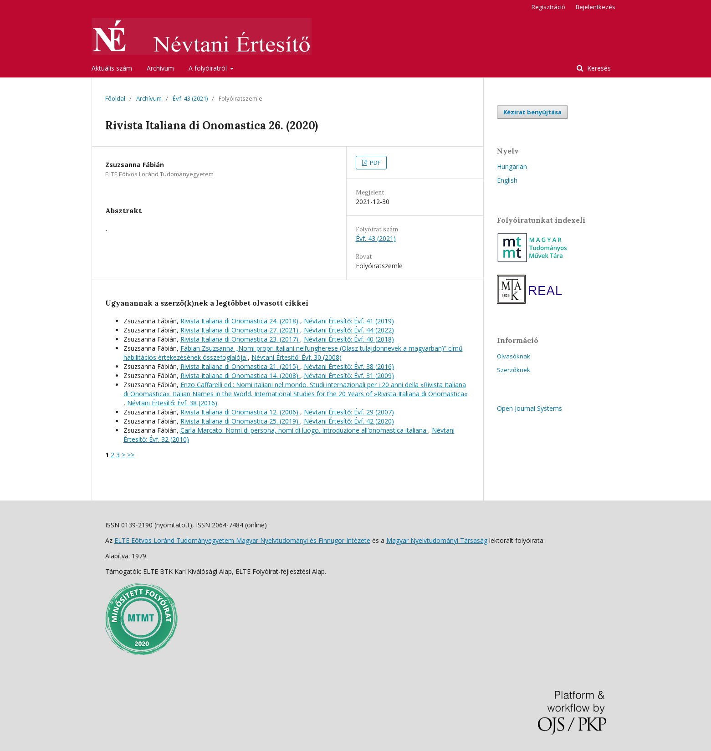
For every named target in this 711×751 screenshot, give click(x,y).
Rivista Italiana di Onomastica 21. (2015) (240, 366)
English (507, 180)
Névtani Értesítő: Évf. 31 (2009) (349, 375)
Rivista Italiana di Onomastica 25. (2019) (240, 421)
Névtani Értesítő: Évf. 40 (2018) (349, 339)
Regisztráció (548, 7)
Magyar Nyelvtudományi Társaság (436, 540)
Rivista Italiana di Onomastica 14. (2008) (240, 375)
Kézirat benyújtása (532, 112)
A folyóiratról (209, 68)
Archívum (160, 68)
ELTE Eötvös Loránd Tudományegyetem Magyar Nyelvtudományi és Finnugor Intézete (242, 540)
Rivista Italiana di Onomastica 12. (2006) (240, 412)
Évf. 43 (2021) (190, 98)
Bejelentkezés (595, 7)
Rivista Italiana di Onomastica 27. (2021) (240, 330)
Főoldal (115, 98)
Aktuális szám (112, 68)
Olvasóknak (513, 356)
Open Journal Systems (529, 408)
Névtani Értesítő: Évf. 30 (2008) (296, 357)
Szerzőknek (513, 370)
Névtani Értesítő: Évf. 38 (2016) (349, 366)
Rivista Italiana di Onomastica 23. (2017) (240, 339)
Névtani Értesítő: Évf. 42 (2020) (349, 421)
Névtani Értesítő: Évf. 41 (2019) (349, 321)
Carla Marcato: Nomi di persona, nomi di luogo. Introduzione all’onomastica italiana (304, 430)
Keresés (598, 68)
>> (130, 454)
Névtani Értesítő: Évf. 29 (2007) (349, 412)
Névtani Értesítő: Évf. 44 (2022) (349, 330)
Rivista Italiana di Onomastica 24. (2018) (240, 321)
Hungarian (512, 166)
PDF (374, 162)
